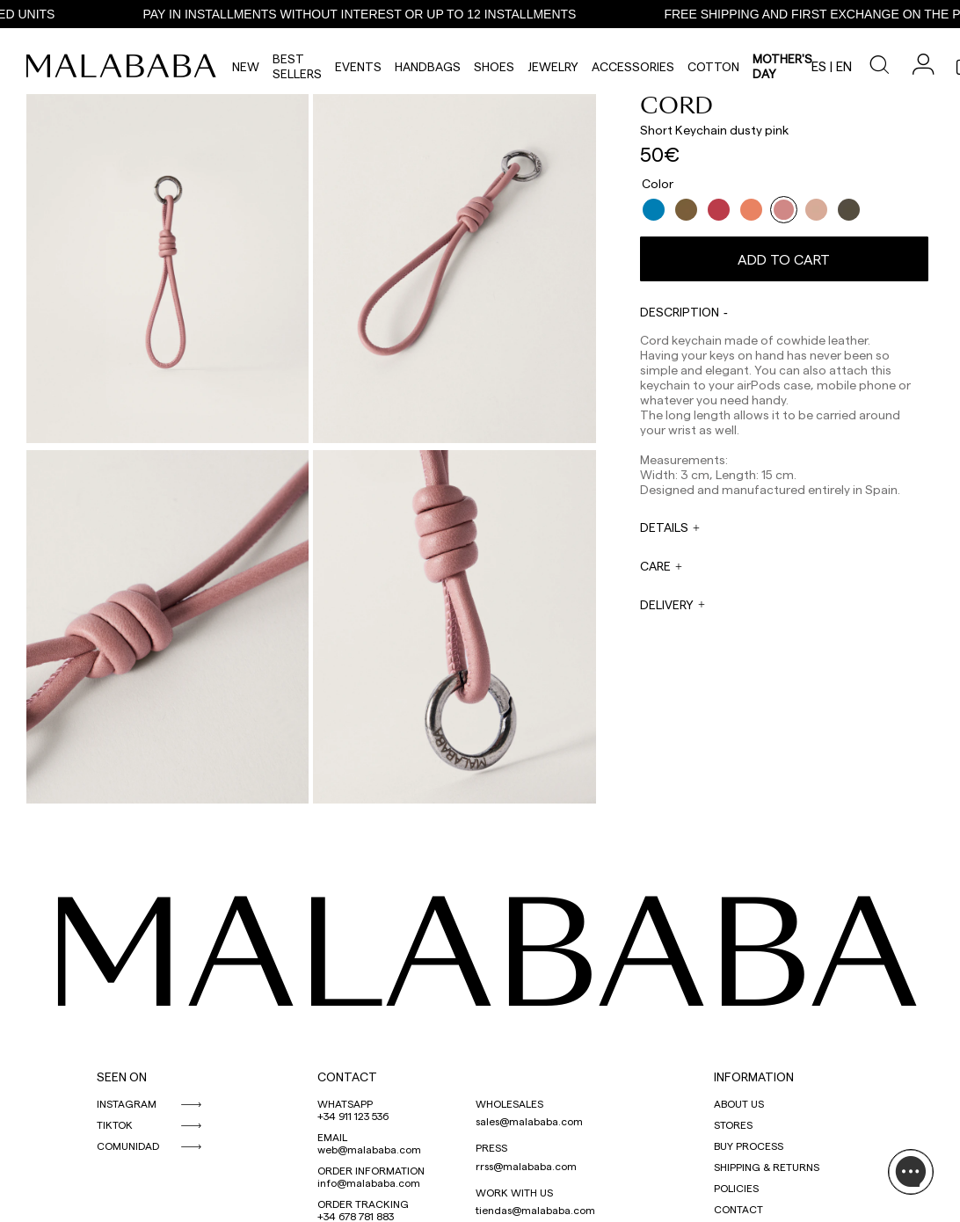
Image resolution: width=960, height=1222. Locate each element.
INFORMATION (754, 1076)
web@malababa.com (369, 1149)
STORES (733, 1124)
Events (358, 66)
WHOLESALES (509, 1103)
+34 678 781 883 (355, 1216)
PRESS (491, 1147)
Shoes (494, 66)
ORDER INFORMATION (371, 1170)
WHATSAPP (345, 1103)
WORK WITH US (514, 1192)
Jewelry (552, 66)
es (818, 66)
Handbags (428, 66)
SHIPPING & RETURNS (766, 1166)
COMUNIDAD (128, 1145)
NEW (245, 66)
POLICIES (736, 1188)
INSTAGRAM (126, 1103)
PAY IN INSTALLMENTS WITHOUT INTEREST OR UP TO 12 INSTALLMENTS (368, 14)
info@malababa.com (368, 1182)
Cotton (713, 66)
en (844, 66)
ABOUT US (739, 1103)
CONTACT (347, 1076)
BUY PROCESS (748, 1145)
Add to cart (784, 259)
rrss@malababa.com (526, 1166)
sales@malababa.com (529, 1121)
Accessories (633, 66)
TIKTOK (115, 1124)
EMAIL (332, 1137)
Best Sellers (297, 66)
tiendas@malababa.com (535, 1210)
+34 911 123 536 (353, 1115)
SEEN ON (122, 1076)
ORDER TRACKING (363, 1203)
